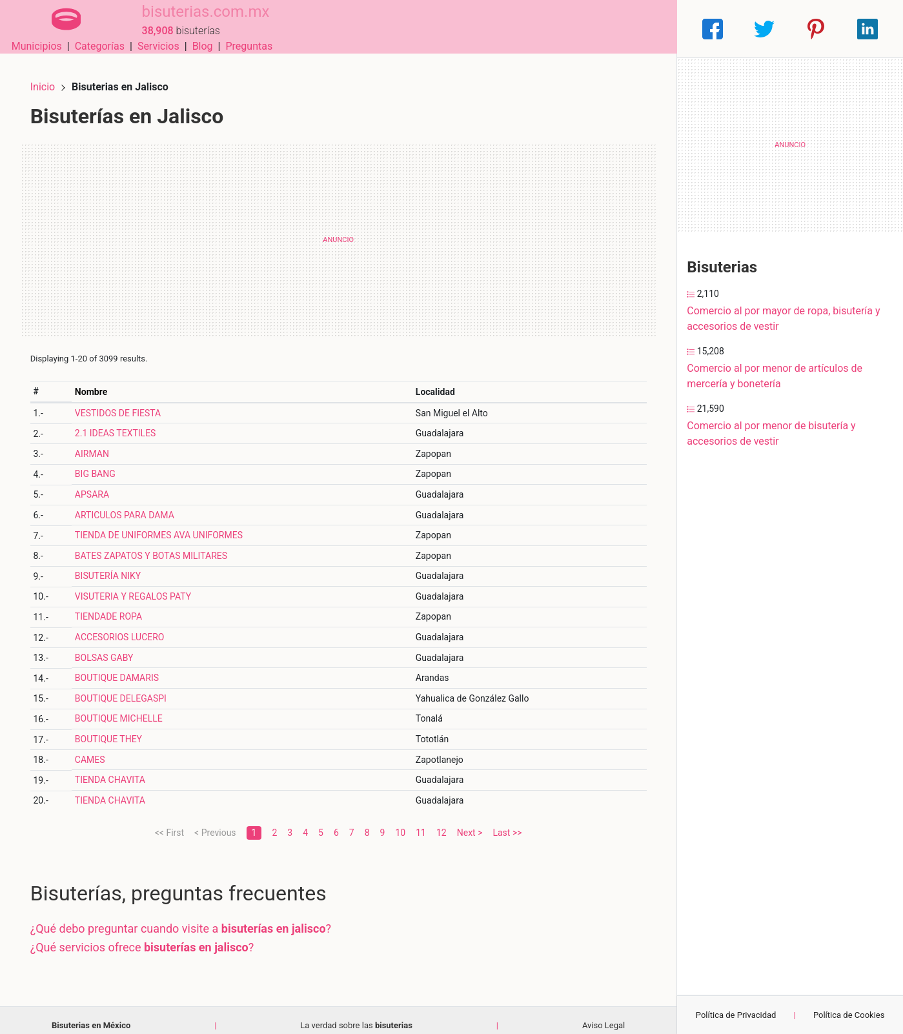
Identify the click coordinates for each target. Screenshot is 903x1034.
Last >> (507, 821)
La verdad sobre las (356, 1014)
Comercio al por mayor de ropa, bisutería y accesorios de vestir (783, 318)
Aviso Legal (603, 1014)
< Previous (215, 821)
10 (400, 821)
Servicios (553, 29)
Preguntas (643, 29)
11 (421, 821)
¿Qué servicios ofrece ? (153, 936)
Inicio (53, 76)
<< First (169, 821)
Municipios (431, 29)
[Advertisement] (338, 229)
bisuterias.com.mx (186, 21)
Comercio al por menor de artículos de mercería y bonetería (774, 376)
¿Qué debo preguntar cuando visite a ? (191, 917)
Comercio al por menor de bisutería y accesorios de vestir (771, 433)
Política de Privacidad (736, 1015)
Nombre (100, 381)
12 (441, 821)
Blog (597, 29)
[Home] (56, 28)
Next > (470, 821)
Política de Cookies (849, 1015)
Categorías (494, 29)
